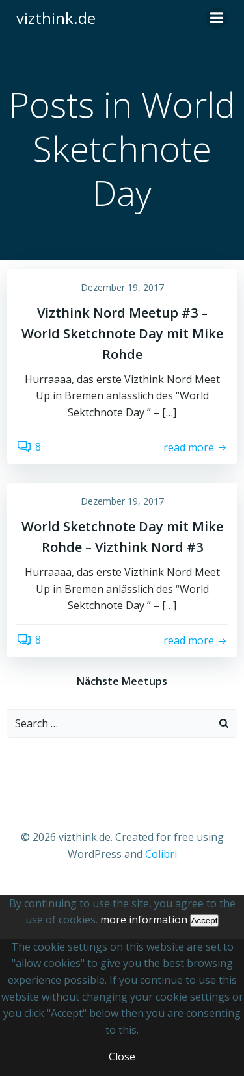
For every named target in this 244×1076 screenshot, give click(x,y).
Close (122, 1056)
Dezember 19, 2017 (122, 287)
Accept (204, 920)
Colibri (161, 854)
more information (143, 919)
